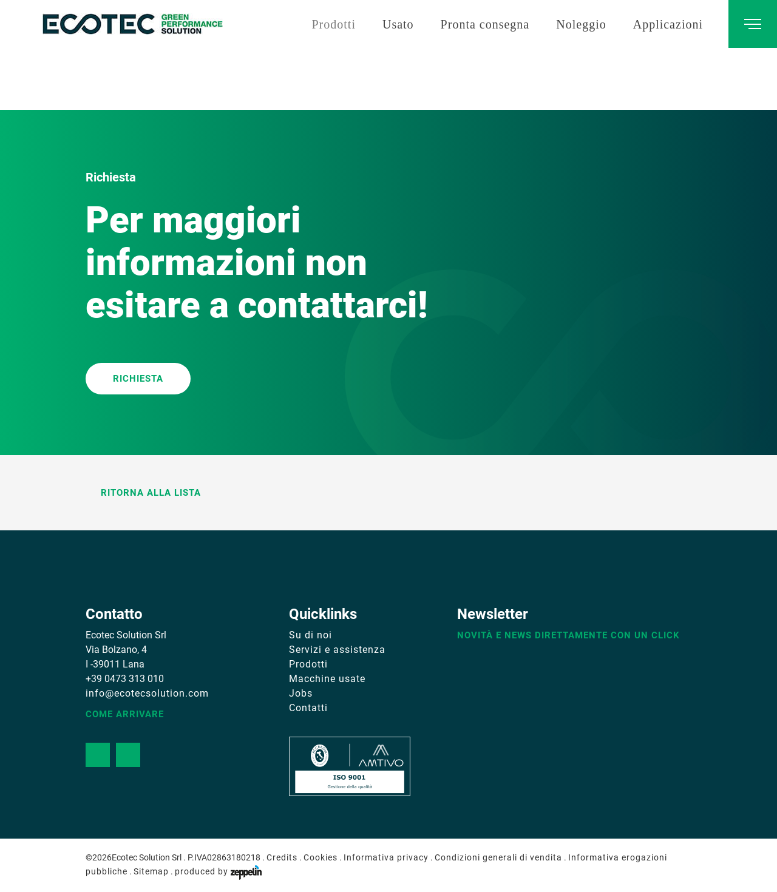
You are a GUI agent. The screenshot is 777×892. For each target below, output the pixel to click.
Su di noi (310, 635)
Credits (281, 857)
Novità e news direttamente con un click (568, 635)
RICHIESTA (138, 378)
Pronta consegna (485, 24)
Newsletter (492, 614)
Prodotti (333, 24)
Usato (398, 24)
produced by (218, 871)
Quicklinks (323, 614)
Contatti (308, 708)
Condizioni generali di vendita (498, 857)
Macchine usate (327, 678)
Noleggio (581, 24)
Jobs (301, 693)
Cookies (321, 857)
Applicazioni (668, 24)
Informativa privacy (386, 857)
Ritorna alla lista (143, 492)
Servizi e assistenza (337, 649)
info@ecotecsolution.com (147, 693)
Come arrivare (125, 714)
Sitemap (151, 871)
